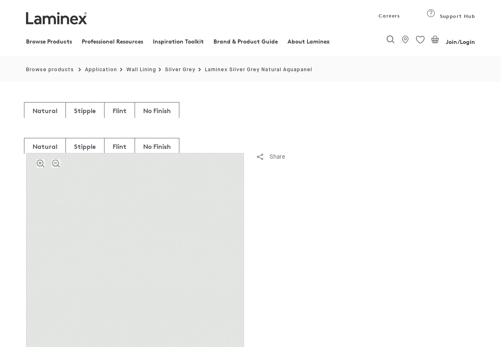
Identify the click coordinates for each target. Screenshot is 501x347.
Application (101, 69)
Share (271, 156)
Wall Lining (141, 69)
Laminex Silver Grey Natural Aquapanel (258, 69)
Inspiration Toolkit (178, 41)
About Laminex (309, 41)
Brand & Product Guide (245, 41)
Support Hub (451, 16)
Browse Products (49, 41)
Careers (389, 16)
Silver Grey (180, 69)
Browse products (50, 69)
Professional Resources (112, 41)
